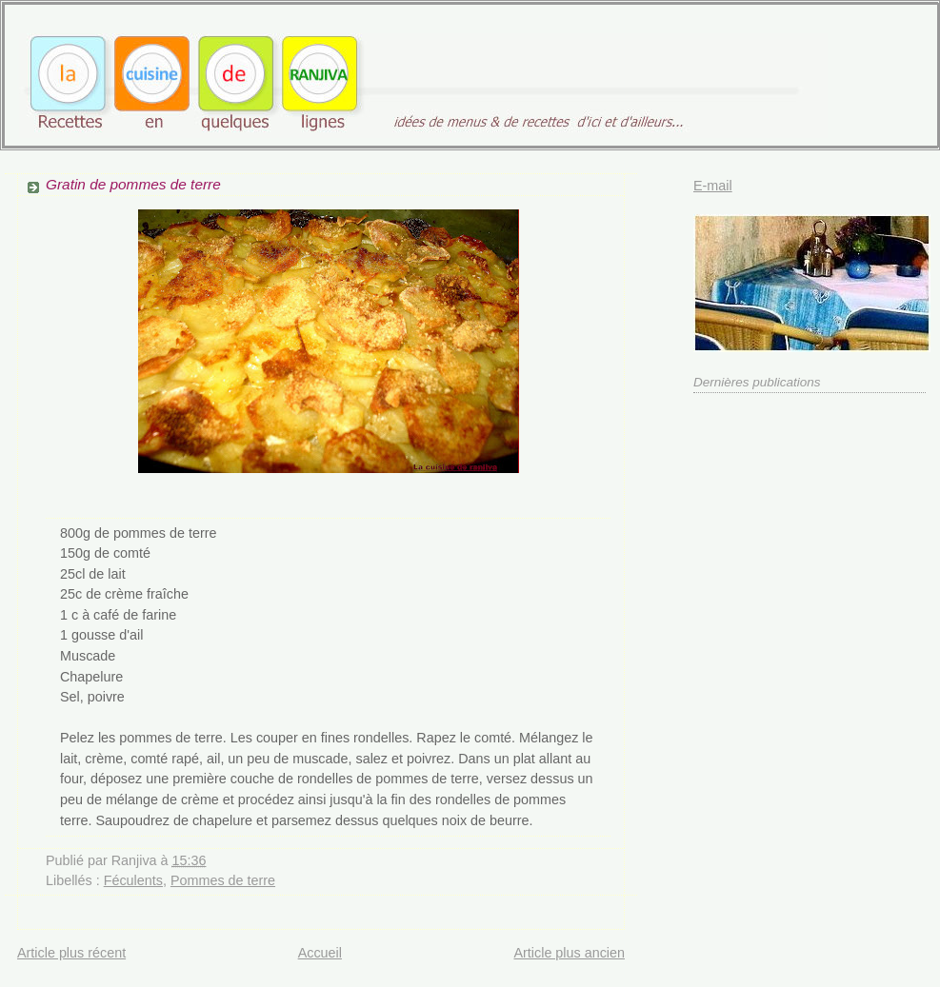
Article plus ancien (569, 952)
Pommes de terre (222, 880)
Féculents (133, 880)
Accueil (320, 952)
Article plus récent (71, 952)
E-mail (712, 185)
